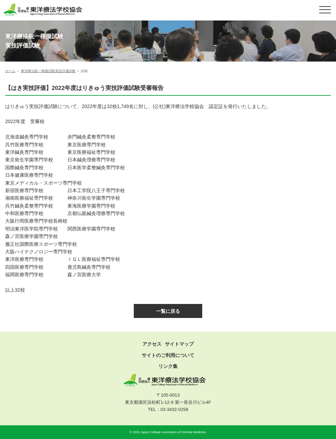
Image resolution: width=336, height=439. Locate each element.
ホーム (10, 71)
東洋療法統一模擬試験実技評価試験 (48, 71)
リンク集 (168, 366)
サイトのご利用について (168, 355)
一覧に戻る (168, 311)
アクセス (151, 344)
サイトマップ (179, 344)
